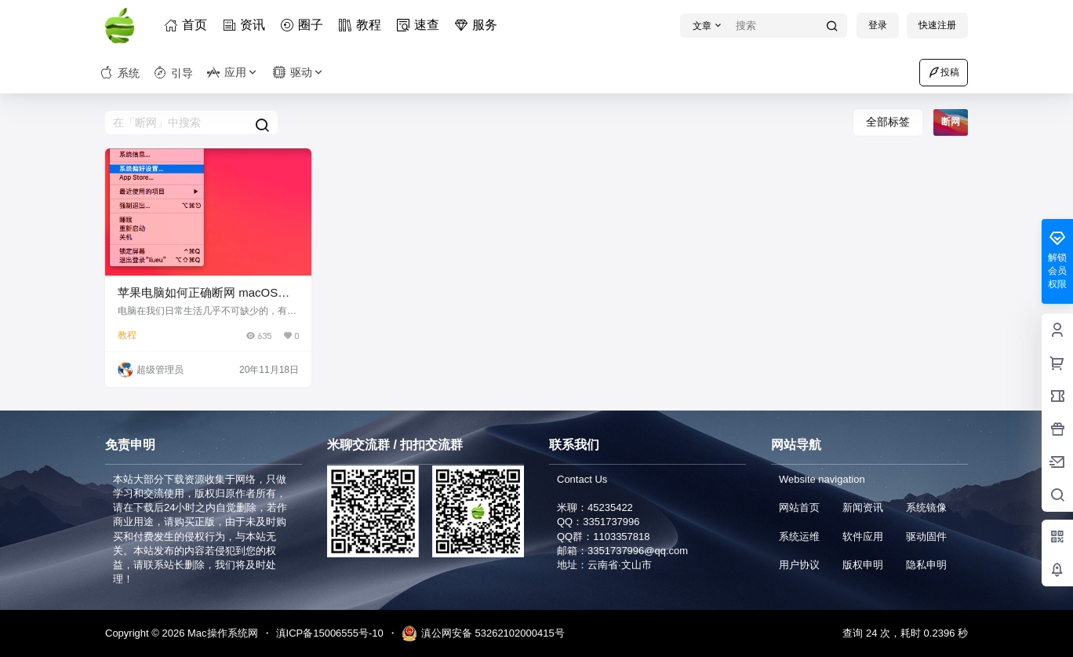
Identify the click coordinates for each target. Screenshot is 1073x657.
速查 (420, 24)
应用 (233, 72)
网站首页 (799, 507)
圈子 (304, 24)
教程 (362, 24)
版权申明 (862, 565)
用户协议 (799, 565)
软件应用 (862, 536)
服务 (478, 24)
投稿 (943, 72)
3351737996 (611, 521)
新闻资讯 (862, 507)
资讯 (246, 24)
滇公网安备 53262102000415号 (483, 633)
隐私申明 (926, 565)
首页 (188, 24)
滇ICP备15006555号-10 (330, 633)
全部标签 (888, 121)
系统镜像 (926, 507)
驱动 (299, 72)
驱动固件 (926, 536)
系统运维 (799, 536)
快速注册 (937, 25)
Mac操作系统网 (220, 633)
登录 (877, 25)
